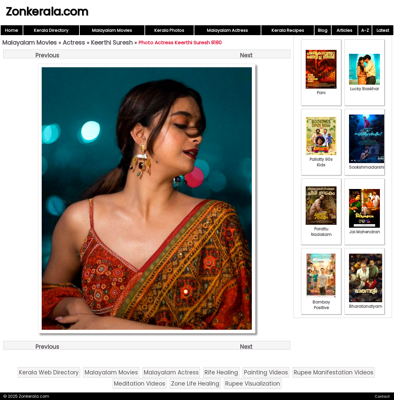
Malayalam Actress (227, 30)
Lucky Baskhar (364, 86)
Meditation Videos (139, 384)
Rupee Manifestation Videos (333, 372)
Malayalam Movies (112, 30)
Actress (74, 42)
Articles (344, 30)
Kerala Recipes (288, 30)
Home (11, 30)
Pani (321, 89)
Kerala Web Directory (49, 372)
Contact (382, 396)
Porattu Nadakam (321, 229)
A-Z (365, 30)
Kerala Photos (169, 30)
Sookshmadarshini (368, 164)
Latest (383, 30)
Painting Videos (266, 372)
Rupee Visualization (252, 384)
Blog (322, 30)
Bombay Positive (321, 302)
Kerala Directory (51, 30)
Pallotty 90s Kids (321, 159)
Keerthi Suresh (112, 42)
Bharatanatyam (365, 303)
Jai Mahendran (364, 229)
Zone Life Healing (195, 384)
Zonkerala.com (47, 11)
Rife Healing (221, 372)
